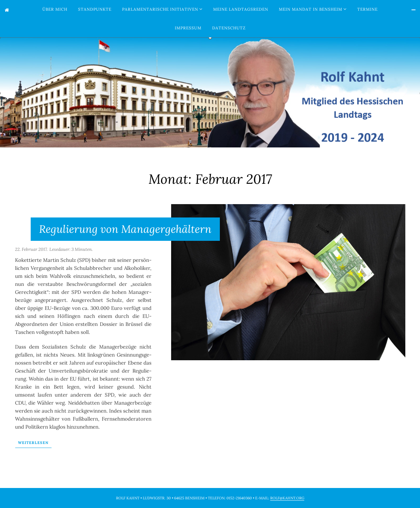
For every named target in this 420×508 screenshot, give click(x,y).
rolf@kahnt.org (287, 498)
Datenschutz (229, 27)
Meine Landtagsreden (240, 9)
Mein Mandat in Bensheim (310, 9)
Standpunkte (94, 9)
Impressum (188, 27)
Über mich (54, 9)
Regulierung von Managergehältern (125, 229)
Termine (367, 9)
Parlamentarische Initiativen (160, 9)
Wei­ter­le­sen (33, 442)
